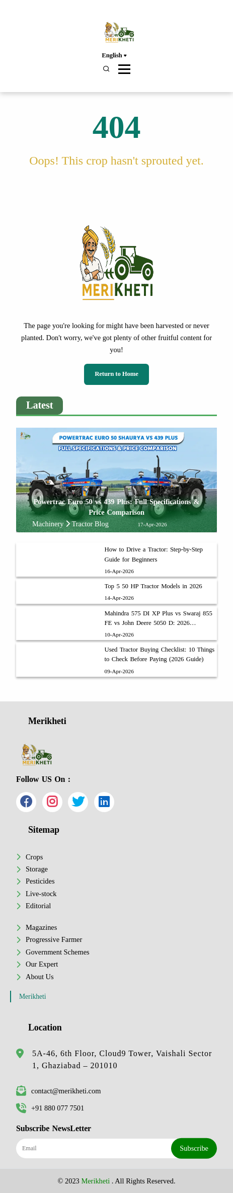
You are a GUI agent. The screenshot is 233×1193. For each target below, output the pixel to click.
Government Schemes (58, 952)
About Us (40, 977)
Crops (34, 857)
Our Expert (42, 964)
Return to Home (116, 373)
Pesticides (40, 881)
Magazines (41, 927)
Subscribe (194, 1148)
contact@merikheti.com (58, 1091)
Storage (37, 869)
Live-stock (41, 894)
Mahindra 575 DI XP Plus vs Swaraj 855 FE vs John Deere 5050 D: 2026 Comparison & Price (158, 619)
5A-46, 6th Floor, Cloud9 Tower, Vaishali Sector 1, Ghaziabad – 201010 (122, 1059)
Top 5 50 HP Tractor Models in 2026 (153, 586)
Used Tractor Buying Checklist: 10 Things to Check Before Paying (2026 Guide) (160, 654)
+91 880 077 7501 (50, 1108)
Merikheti (32, 996)
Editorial (38, 906)
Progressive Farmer (54, 939)
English (114, 56)
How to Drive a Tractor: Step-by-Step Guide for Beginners (154, 554)
